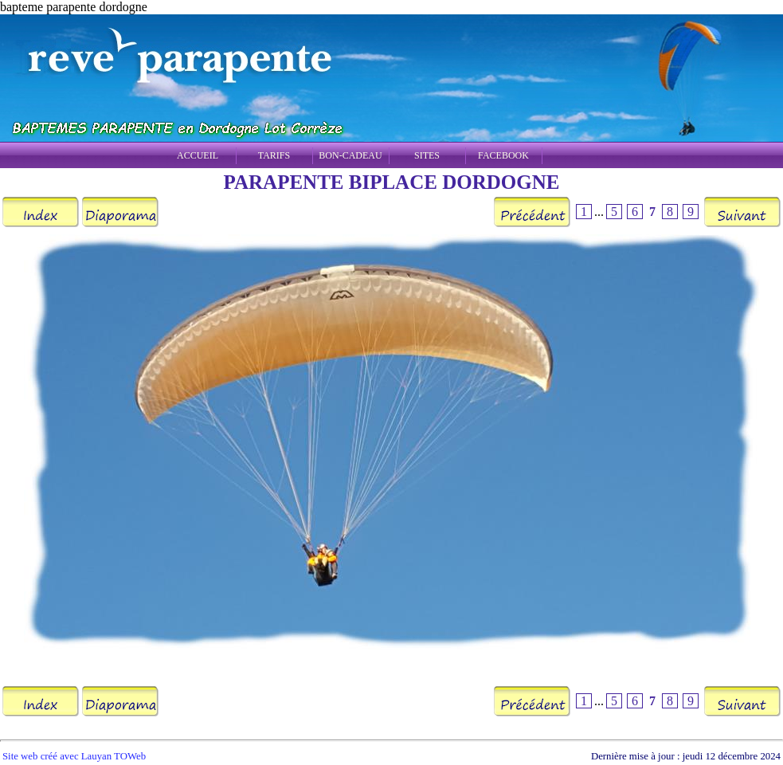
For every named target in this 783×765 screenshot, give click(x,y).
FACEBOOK (503, 155)
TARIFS (274, 155)
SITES (427, 155)
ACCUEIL (197, 155)
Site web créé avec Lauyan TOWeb (74, 756)
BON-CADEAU (350, 155)
